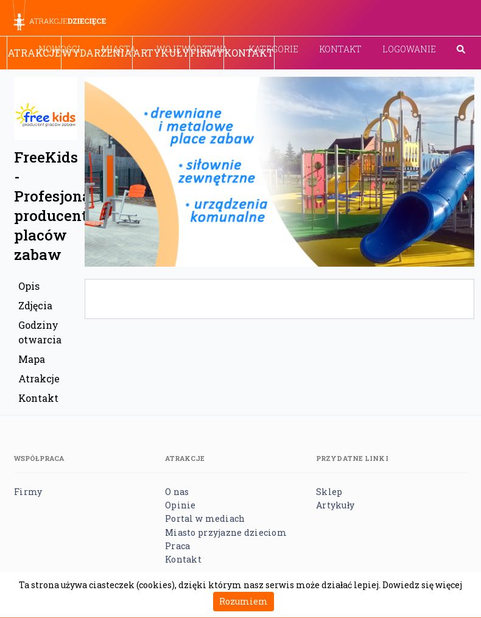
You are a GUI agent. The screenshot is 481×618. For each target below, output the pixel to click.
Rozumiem (243, 601)
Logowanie (409, 49)
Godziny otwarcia (39, 332)
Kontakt (340, 49)
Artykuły (161, 52)
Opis (29, 285)
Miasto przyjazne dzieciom (226, 532)
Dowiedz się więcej (422, 585)
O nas (177, 491)
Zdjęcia (35, 305)
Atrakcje (34, 52)
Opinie (180, 505)
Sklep (329, 491)
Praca (177, 546)
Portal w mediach (205, 518)
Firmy (206, 52)
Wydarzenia (96, 52)
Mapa (31, 359)
